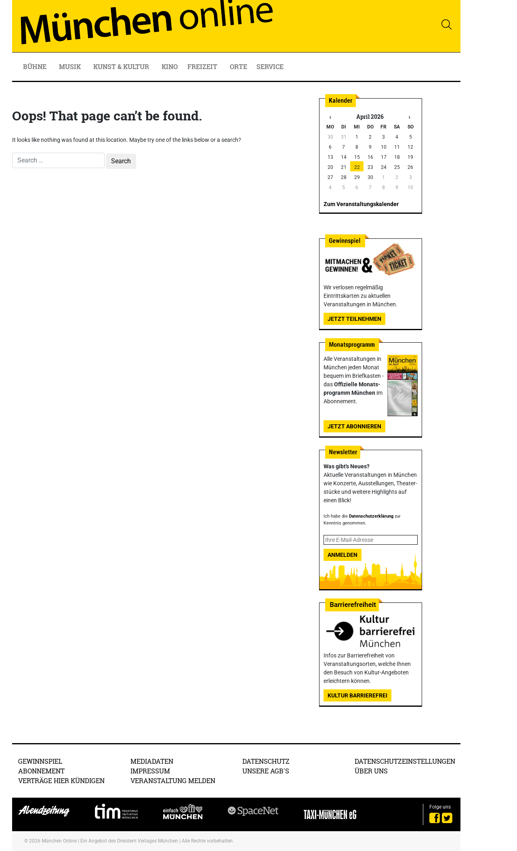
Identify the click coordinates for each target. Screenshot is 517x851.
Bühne (35, 66)
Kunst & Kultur (122, 66)
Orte (238, 66)
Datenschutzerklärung (371, 516)
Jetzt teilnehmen (354, 319)
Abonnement (41, 771)
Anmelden (342, 555)
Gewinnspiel (40, 761)
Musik (70, 66)
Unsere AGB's (265, 771)
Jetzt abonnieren (354, 426)
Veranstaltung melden (172, 780)
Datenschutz (266, 761)
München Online (59, 841)
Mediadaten (151, 761)
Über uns (371, 771)
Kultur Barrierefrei (357, 695)
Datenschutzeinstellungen (405, 761)
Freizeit (203, 66)
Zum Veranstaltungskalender (361, 204)
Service (270, 66)
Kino (170, 66)
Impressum (150, 771)
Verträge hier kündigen (61, 780)
